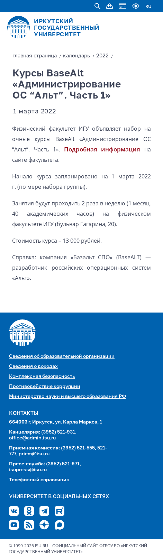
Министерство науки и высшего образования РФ (67, 396)
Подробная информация (102, 149)
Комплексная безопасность (42, 376)
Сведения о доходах (33, 366)
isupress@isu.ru (28, 469)
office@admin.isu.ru (32, 438)
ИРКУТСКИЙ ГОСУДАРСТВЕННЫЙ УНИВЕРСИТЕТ (67, 28)
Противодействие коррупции (44, 386)
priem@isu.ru (34, 454)
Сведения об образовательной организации (62, 356)
